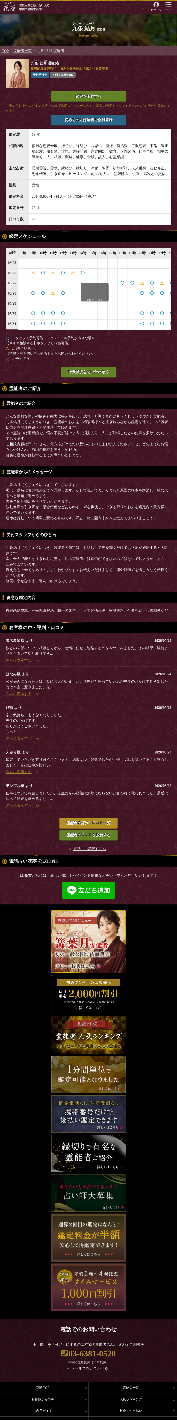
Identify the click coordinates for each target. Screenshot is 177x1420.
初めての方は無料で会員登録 (88, 120)
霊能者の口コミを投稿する (88, 835)
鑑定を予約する (88, 96)
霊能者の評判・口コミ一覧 (88, 823)
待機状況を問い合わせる (88, 372)
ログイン (156, 10)
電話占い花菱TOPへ (89, 849)
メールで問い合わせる (89, 1368)
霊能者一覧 (22, 51)
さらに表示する (22, 660)
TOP (5, 51)
